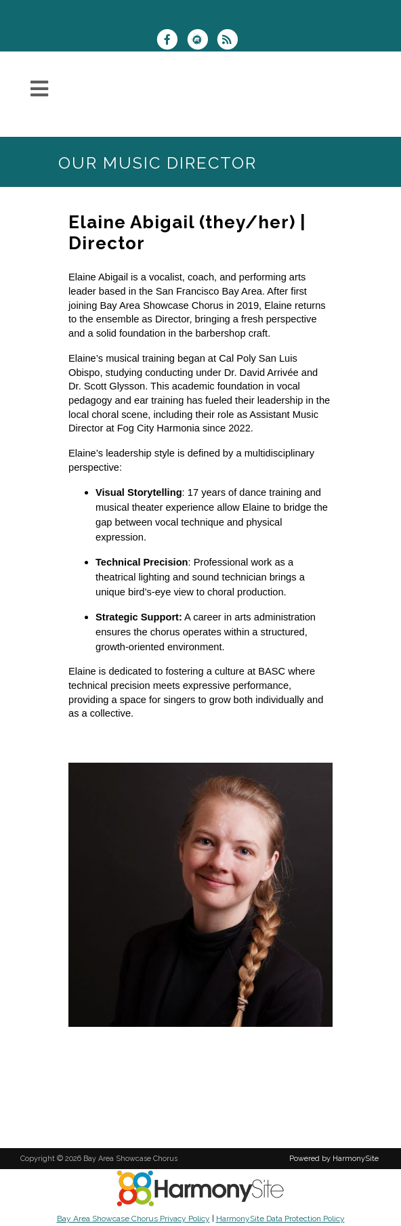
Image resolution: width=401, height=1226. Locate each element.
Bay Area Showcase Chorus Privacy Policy (133, 1218)
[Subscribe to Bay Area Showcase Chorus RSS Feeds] (231, 41)
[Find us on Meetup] (201, 41)
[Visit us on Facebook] (171, 41)
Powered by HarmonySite (334, 1158)
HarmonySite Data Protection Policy (280, 1218)
